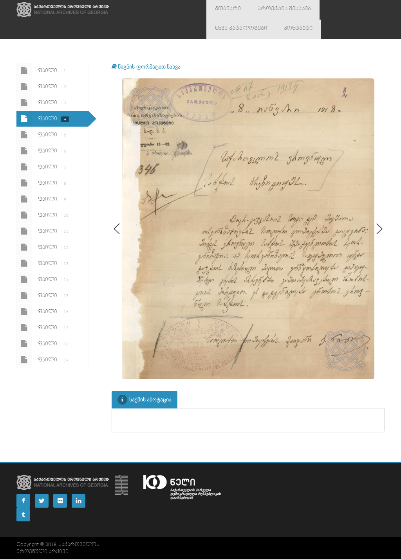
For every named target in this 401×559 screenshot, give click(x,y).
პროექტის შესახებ (274, 10)
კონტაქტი (225, 29)
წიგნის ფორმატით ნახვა (146, 66)
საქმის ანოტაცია (144, 400)
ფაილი (42, 70)
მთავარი (224, 10)
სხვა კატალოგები (335, 10)
